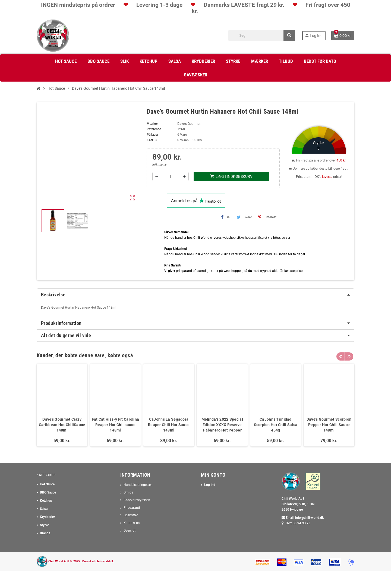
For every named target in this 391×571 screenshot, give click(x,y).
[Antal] (171, 176)
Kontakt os (132, 523)
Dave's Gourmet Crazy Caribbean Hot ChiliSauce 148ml (62, 424)
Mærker (152, 124)
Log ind (209, 485)
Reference (154, 129)
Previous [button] (340, 354)
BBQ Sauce (48, 492)
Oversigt (129, 530)
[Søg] (261, 35)
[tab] (195, 295)
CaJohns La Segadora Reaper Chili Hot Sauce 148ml (169, 424)
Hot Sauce (47, 484)
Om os (128, 492)
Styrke (44, 525)
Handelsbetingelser (138, 485)
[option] (62, 405)
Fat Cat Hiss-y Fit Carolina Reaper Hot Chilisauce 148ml (115, 424)
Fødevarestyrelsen (137, 500)
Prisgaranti (132, 508)
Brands (45, 533)
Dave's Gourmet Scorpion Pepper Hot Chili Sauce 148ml (329, 424)
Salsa (44, 509)
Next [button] (349, 354)
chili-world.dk (105, 561)
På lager (152, 134)
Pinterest (267, 217)
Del (225, 217)
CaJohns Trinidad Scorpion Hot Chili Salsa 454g (276, 424)
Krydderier (47, 517)
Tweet (244, 217)
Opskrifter (131, 515)
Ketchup (46, 500)
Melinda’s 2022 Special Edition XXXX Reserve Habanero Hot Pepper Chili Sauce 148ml (222, 427)
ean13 (152, 140)
